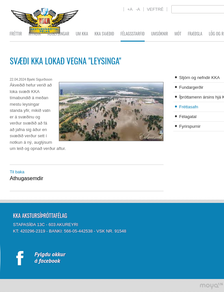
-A (138, 9)
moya (211, 286)
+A (129, 9)
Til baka (17, 171)
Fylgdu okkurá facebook (49, 257)
